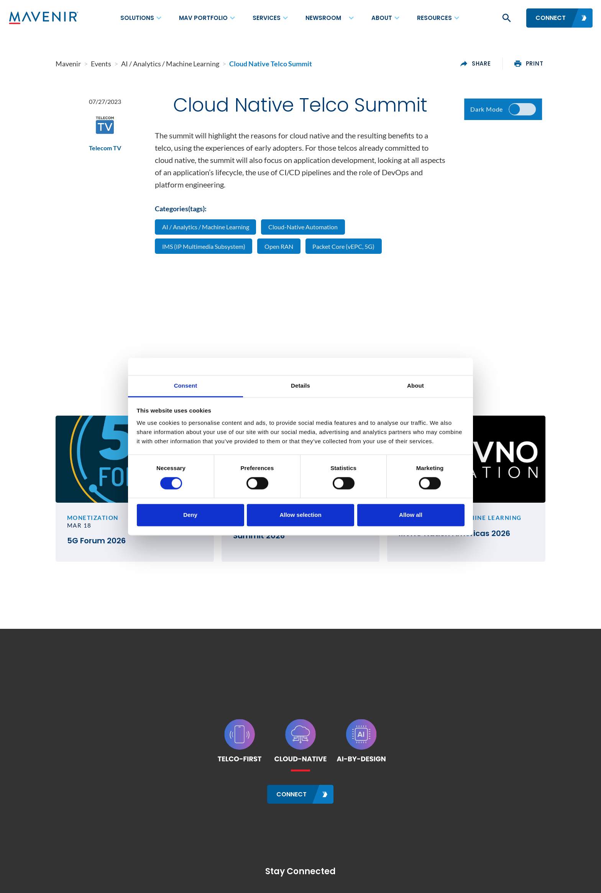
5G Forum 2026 (96, 541)
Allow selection (300, 515)
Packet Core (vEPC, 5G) (344, 246)
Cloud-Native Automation (303, 226)
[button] (506, 18)
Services (267, 18)
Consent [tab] (185, 385)
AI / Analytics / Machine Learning (205, 226)
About (381, 18)
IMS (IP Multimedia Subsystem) (203, 246)
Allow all (410, 515)
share (476, 63)
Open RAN (278, 246)
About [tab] (415, 385)
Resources (434, 18)
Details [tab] (300, 385)
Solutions (137, 18)
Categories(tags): (181, 208)
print (529, 63)
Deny (190, 515)
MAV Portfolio (203, 18)
